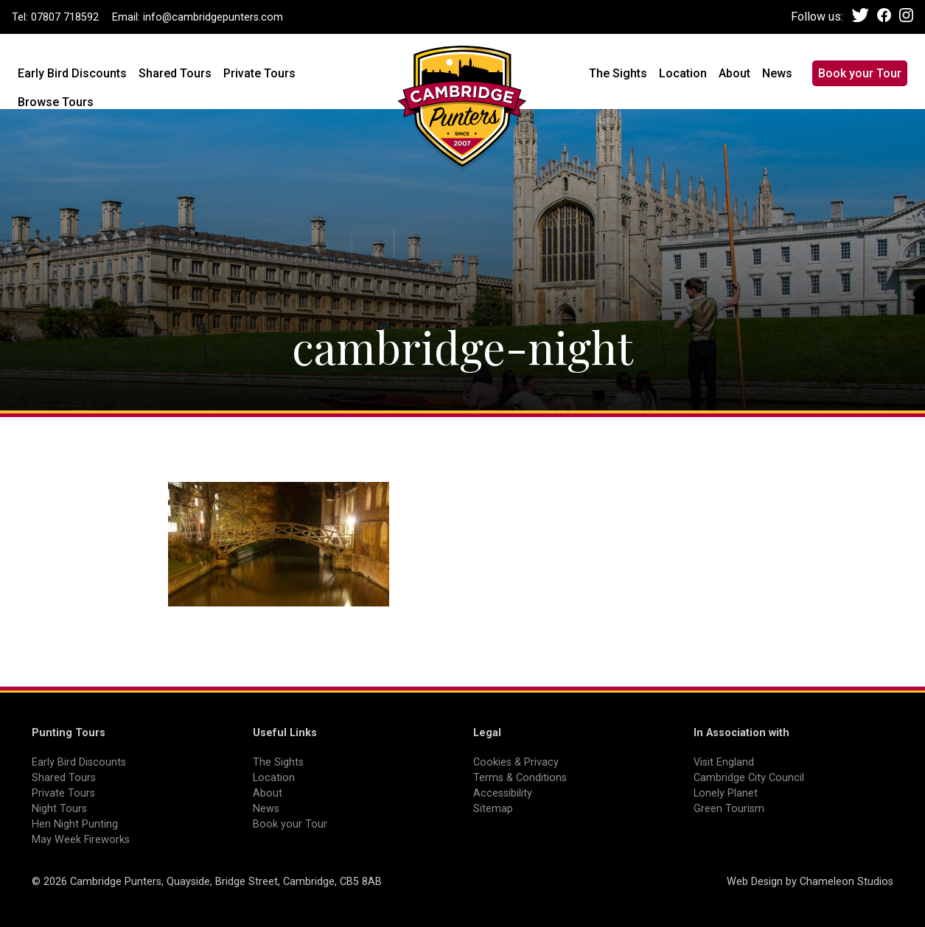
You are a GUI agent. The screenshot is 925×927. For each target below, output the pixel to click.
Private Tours (259, 73)
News (777, 73)
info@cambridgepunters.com (213, 17)
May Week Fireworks (81, 839)
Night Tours (59, 808)
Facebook (884, 15)
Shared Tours (175, 73)
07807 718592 (65, 17)
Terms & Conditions (520, 778)
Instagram (906, 15)
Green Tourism (729, 808)
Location (683, 73)
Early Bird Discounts (72, 73)
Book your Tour (859, 73)
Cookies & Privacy (516, 762)
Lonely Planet (726, 793)
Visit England (724, 762)
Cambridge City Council (749, 778)
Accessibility (502, 793)
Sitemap (493, 808)
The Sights (618, 73)
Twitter (860, 15)
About (734, 73)
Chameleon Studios (846, 881)
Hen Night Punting (75, 824)
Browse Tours (56, 102)
